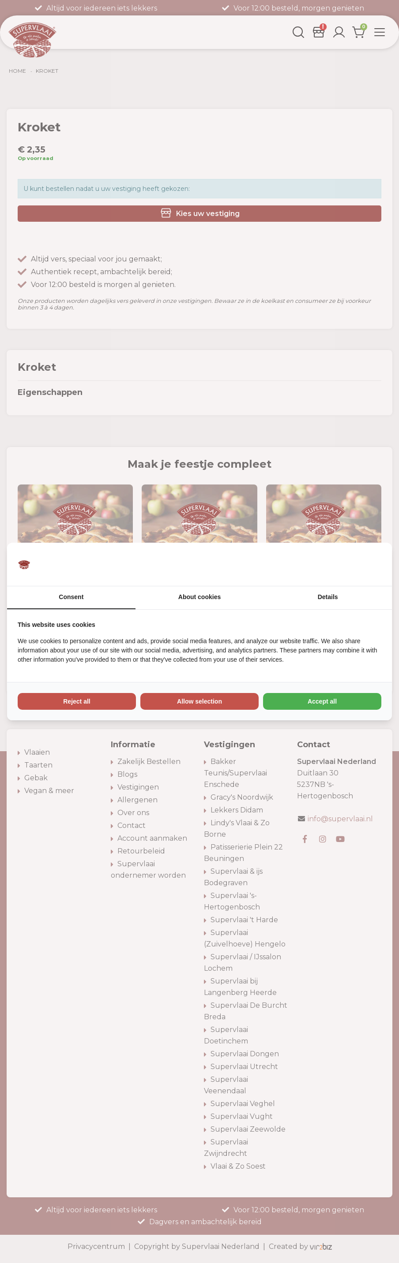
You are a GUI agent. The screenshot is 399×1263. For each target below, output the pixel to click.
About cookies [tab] (199, 597)
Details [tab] (328, 597)
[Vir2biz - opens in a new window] (370, 564)
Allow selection (199, 701)
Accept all (322, 701)
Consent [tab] (71, 597)
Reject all (76, 701)
